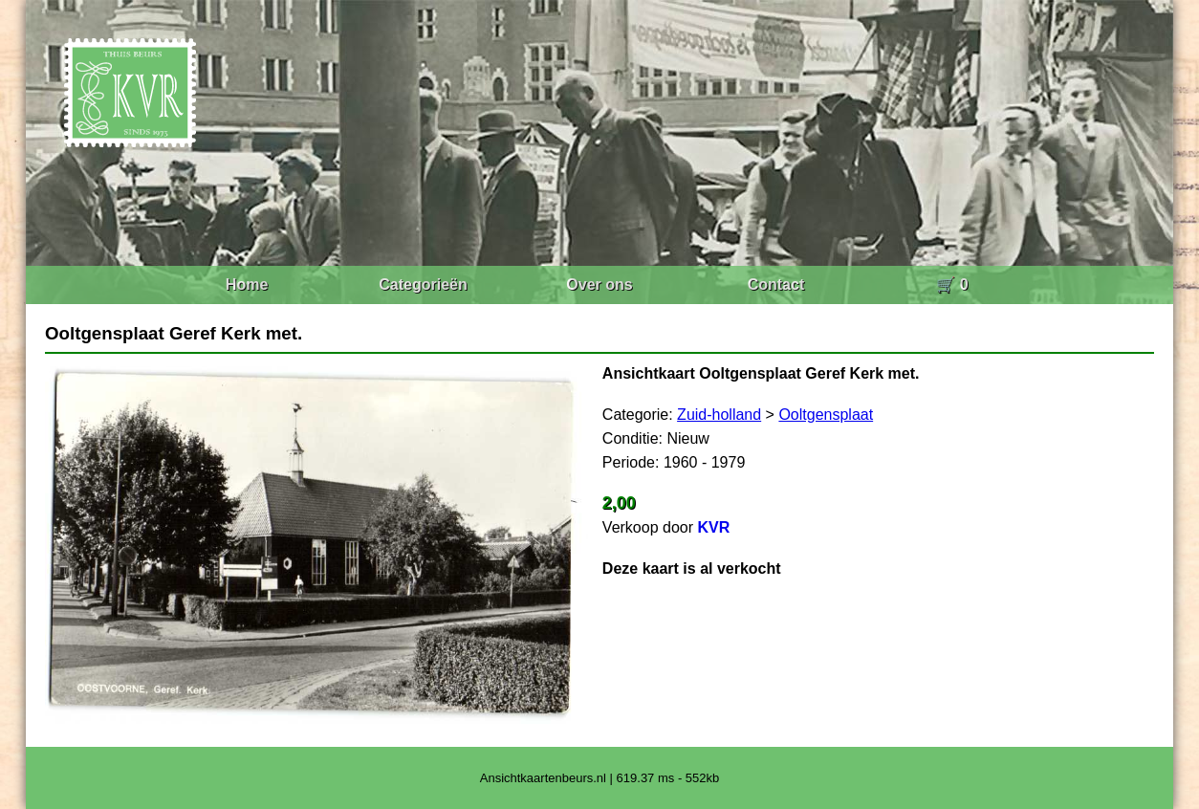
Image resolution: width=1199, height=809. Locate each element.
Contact (776, 284)
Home (247, 284)
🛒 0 (952, 284)
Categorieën (423, 284)
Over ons (599, 284)
